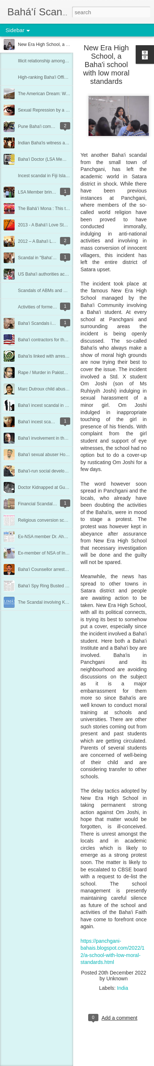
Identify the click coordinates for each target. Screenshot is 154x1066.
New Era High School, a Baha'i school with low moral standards (106, 64)
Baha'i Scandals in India (41, 323)
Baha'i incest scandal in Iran (45, 405)
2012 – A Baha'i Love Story (44, 241)
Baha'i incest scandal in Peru (46, 421)
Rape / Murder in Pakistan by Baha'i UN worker (64, 372)
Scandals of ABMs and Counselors (52, 290)
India (122, 988)
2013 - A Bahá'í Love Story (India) (50, 224)
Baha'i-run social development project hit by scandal (68, 471)
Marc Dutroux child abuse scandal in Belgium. (62, 389)
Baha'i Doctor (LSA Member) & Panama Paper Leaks (69, 159)
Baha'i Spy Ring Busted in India (48, 585)
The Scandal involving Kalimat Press (53, 602)
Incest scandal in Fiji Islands (45, 175)
